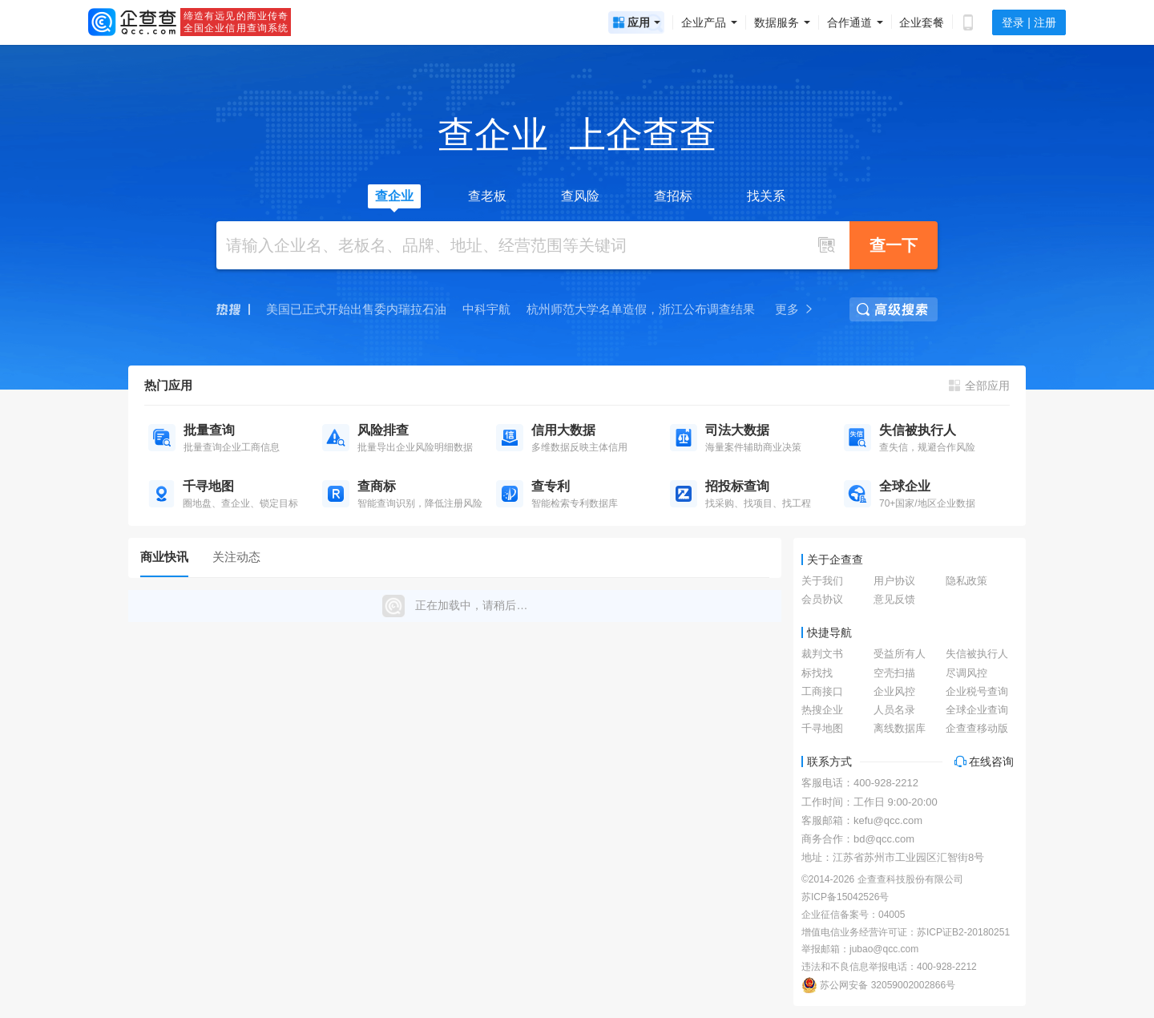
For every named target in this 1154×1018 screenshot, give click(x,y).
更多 (795, 309)
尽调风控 (966, 673)
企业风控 (894, 691)
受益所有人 (900, 654)
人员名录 (894, 710)
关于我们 (822, 581)
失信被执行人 (977, 654)
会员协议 (822, 599)
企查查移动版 (977, 728)
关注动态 (236, 557)
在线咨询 (984, 761)
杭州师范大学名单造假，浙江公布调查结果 (641, 309)
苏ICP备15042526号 (845, 897)
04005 (891, 914)
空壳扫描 (894, 673)
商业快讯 (164, 557)
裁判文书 (822, 654)
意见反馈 (894, 599)
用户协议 (894, 581)
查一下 (894, 245)
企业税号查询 (977, 691)
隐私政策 (966, 581)
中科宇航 (486, 309)
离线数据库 (900, 728)
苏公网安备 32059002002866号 (878, 985)
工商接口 (822, 691)
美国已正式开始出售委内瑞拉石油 (356, 309)
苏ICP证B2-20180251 (963, 932)
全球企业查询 (977, 710)
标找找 (817, 673)
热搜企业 (822, 710)
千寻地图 (822, 728)
